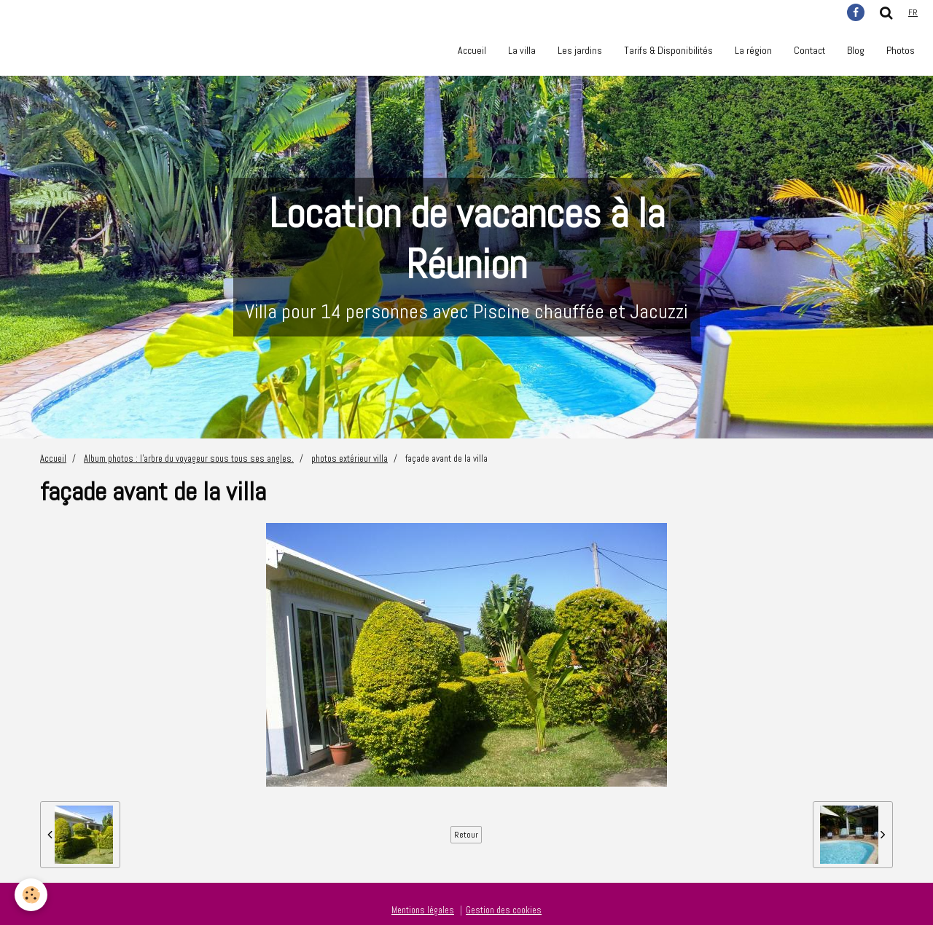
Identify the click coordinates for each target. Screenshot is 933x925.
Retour (466, 835)
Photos (900, 50)
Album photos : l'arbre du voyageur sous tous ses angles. (189, 459)
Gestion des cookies (504, 910)
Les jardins (580, 50)
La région (753, 50)
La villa (522, 50)
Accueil (472, 50)
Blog (855, 50)
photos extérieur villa (349, 459)
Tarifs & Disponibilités (668, 50)
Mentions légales (422, 910)
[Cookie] (31, 894)
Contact (809, 50)
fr (913, 12)
